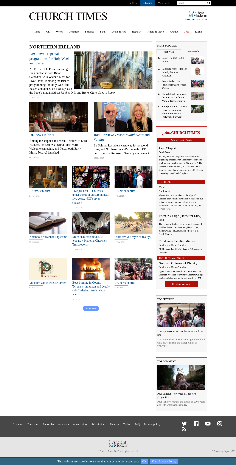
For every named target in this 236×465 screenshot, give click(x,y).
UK (48, 31)
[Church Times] (68, 20)
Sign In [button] (133, 3)
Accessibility (79, 424)
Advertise (60, 424)
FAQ (142, 424)
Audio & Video (156, 31)
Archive (174, 31)
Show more (90, 308)
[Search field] (194, 3)
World (59, 31)
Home (37, 31)
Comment (74, 31)
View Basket (164, 3)
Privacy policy (158, 424)
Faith (103, 31)
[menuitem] (37, 33)
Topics (130, 424)
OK (144, 461)
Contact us (27, 424)
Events (198, 31)
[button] (185, 424)
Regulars (137, 31)
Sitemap (116, 424)
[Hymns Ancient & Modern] (197, 15)
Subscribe (44, 424)
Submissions (99, 424)
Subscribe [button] (147, 3)
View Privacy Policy (164, 461)
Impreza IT (229, 452)
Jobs (186, 31)
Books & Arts (119, 31)
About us (10, 424)
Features (89, 31)
